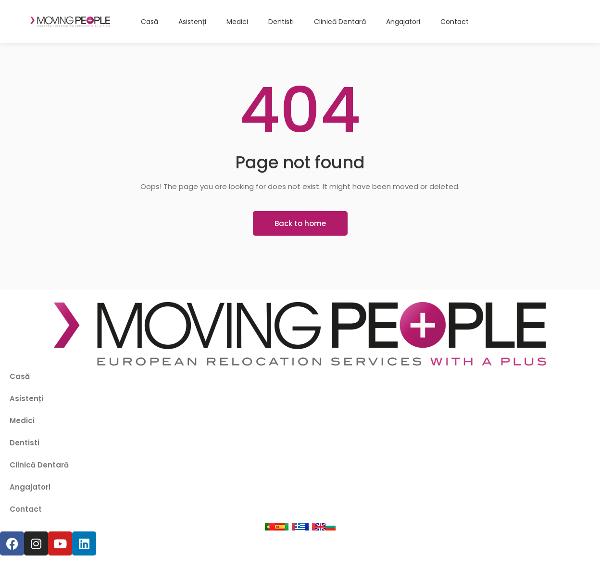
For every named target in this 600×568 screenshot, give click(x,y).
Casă (20, 376)
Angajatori (30, 487)
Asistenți (26, 398)
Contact (26, 509)
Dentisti (24, 443)
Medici (22, 421)
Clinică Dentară (39, 465)
